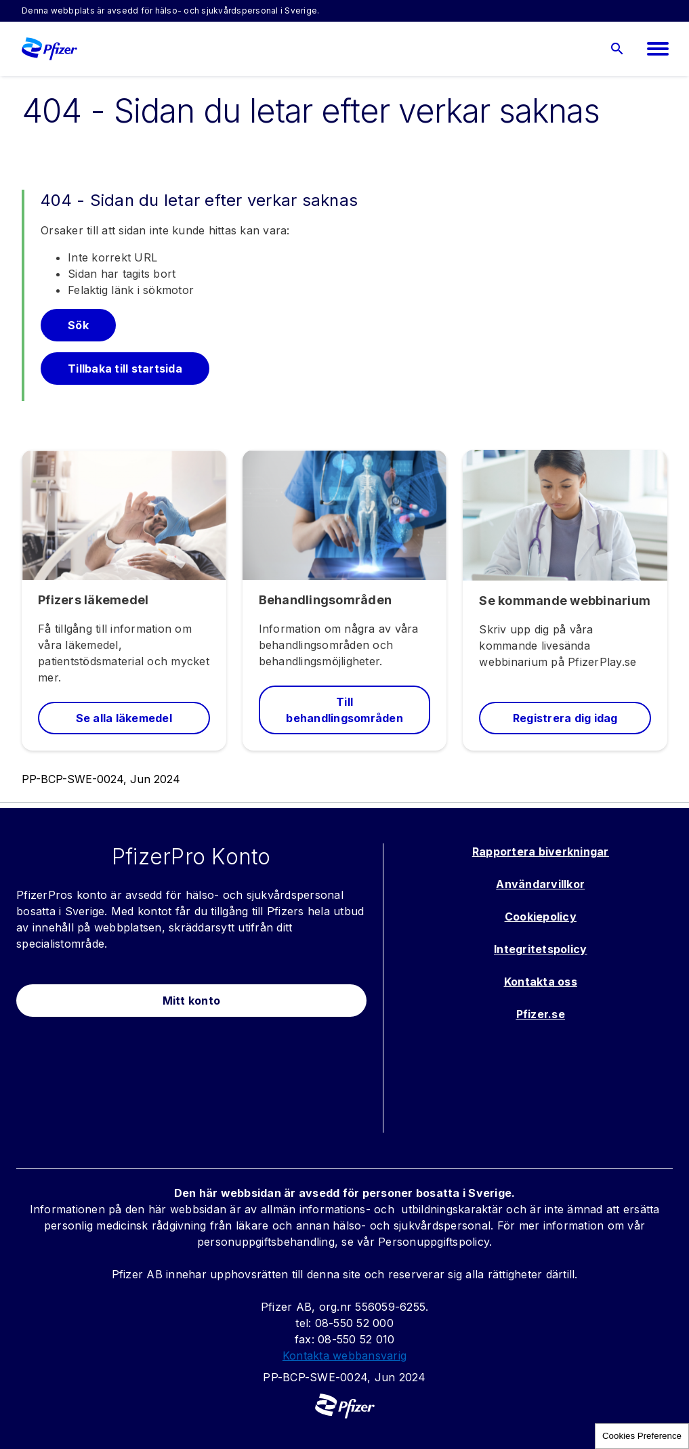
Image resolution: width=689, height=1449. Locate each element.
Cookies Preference (642, 1436)
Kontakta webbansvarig (344, 1355)
